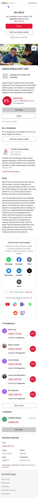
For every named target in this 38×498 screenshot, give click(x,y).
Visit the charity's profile (19, 32)
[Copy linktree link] (30, 305)
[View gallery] (33, 48)
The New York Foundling (19, 149)
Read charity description (11, 172)
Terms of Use (5, 479)
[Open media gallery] (19, 54)
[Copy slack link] (15, 304)
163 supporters (18, 103)
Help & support (6, 494)
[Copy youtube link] (8, 304)
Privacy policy (5, 483)
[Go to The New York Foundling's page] (5, 151)
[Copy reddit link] (15, 313)
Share (19, 26)
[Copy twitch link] (23, 313)
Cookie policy (5, 486)
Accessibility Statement (8, 490)
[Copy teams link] (22, 304)
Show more (21, 406)
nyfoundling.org (16, 154)
